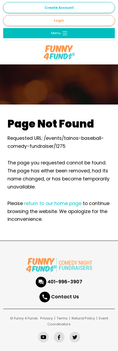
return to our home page (53, 203)
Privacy (46, 318)
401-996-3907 (64, 281)
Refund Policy (83, 318)
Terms (62, 318)
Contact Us (65, 296)
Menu (59, 33)
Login (59, 20)
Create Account (59, 7)
